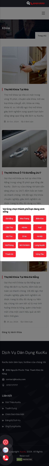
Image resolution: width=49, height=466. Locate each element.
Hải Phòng (9, 245)
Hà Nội (39, 236)
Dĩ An (24, 236)
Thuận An (9, 254)
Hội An (24, 227)
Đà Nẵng (9, 218)
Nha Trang (24, 218)
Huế (39, 227)
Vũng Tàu (40, 254)
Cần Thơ (9, 227)
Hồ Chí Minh (24, 245)
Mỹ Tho (9, 236)
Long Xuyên (40, 245)
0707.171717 (38, 3)
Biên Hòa (40, 218)
